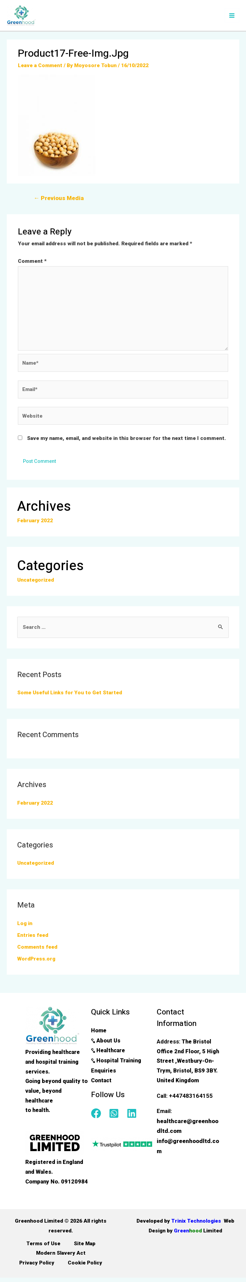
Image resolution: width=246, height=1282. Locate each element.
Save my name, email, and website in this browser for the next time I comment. (126, 442)
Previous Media (57, 200)
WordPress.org (36, 962)
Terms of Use (43, 1248)
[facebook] (99, 1115)
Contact (101, 1082)
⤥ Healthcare (108, 1053)
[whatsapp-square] (117, 1115)
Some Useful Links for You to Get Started (70, 697)
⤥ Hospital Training (116, 1063)
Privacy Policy (36, 1267)
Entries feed (32, 939)
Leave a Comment (40, 67)
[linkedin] (133, 1115)
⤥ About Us (105, 1043)
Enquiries (103, 1072)
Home (98, 1034)
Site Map (85, 1248)
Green (198, 1234)
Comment (32, 263)
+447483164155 (189, 1099)
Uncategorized (35, 584)
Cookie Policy (85, 1267)
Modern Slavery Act (61, 1257)
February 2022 (35, 525)
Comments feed (37, 951)
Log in (24, 927)
